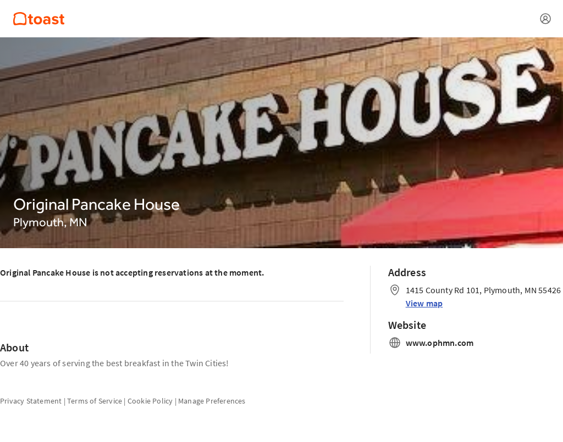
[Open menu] (545, 19)
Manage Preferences (212, 401)
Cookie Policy (150, 401)
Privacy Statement (31, 401)
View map (424, 303)
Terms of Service (94, 401)
